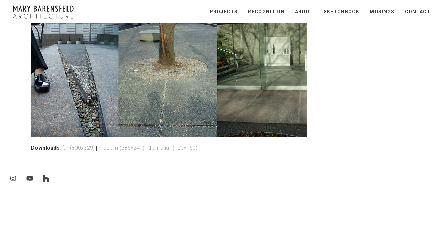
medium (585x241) (121, 148)
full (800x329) (78, 148)
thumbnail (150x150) (172, 148)
